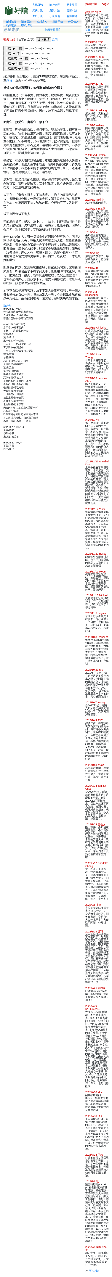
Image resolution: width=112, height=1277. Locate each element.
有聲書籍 (72, 16)
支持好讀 (11, 25)
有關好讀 (11, 21)
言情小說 (72, 10)
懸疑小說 (54, 10)
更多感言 (94, 1270)
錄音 (9, 80)
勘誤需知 (42, 21)
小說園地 (54, 16)
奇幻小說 (37, 16)
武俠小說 (37, 10)
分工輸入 (73, 21)
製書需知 (57, 21)
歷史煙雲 (72, 4)
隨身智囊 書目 (53, 29)
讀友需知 (26, 21)
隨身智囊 (54, 4)
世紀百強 (37, 4)
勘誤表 (7, 305)
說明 (55, 39)
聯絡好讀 (26, 25)
